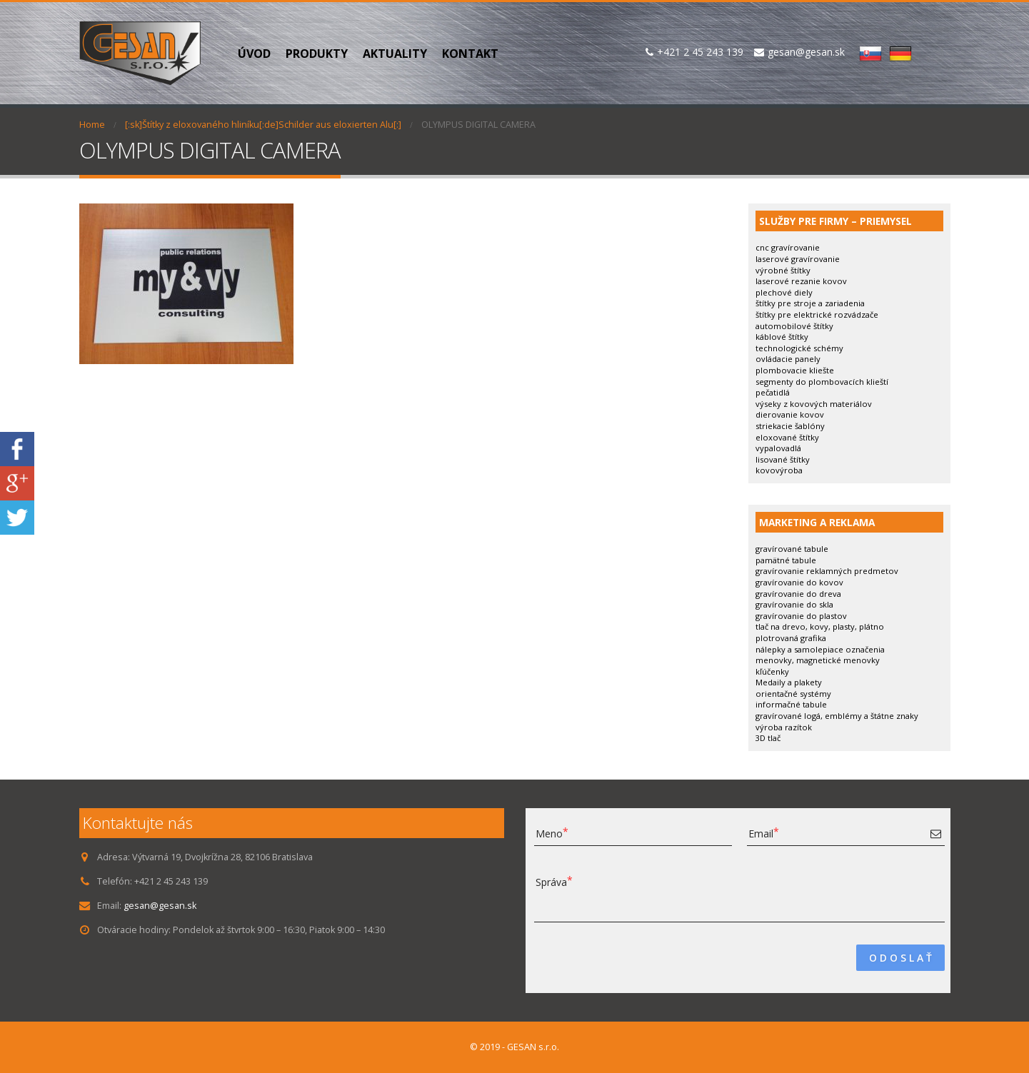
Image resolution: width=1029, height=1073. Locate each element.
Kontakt (470, 53)
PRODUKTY (317, 53)
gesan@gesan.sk (160, 906)
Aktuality (395, 53)
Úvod (254, 53)
